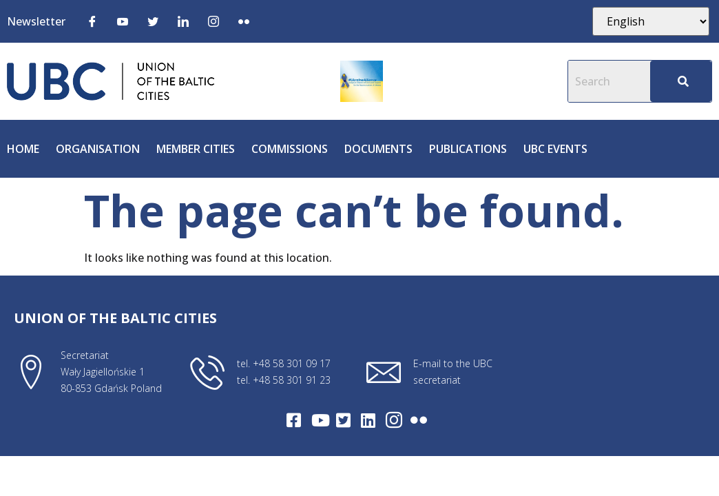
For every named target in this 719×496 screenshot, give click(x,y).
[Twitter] (153, 20)
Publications (468, 148)
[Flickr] (243, 20)
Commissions (289, 148)
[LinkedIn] (183, 20)
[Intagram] (394, 420)
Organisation (98, 148)
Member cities (195, 148)
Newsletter (36, 21)
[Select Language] (650, 21)
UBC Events (555, 148)
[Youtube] (122, 20)
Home (23, 148)
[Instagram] (213, 20)
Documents (378, 148)
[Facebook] (92, 20)
